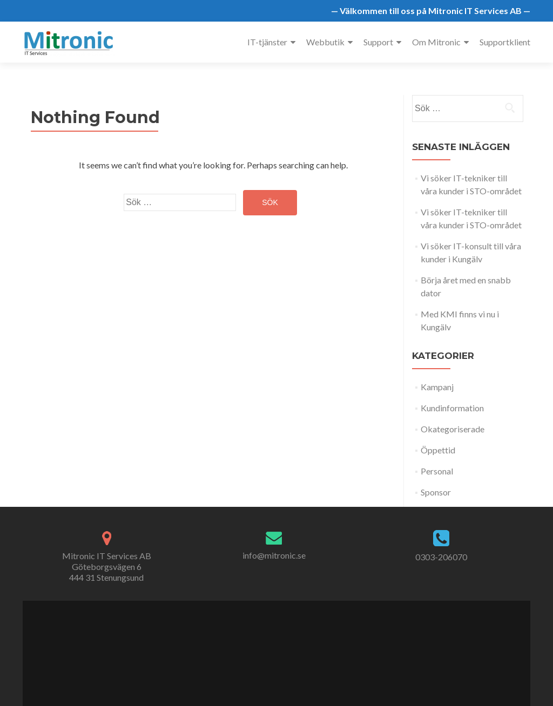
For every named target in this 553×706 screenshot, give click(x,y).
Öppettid (438, 450)
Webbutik (325, 42)
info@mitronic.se (274, 555)
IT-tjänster (267, 42)
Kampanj (437, 387)
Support (378, 42)
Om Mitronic (436, 42)
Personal (437, 471)
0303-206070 (441, 557)
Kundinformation (452, 408)
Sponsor (436, 492)
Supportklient (505, 42)
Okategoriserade (452, 429)
